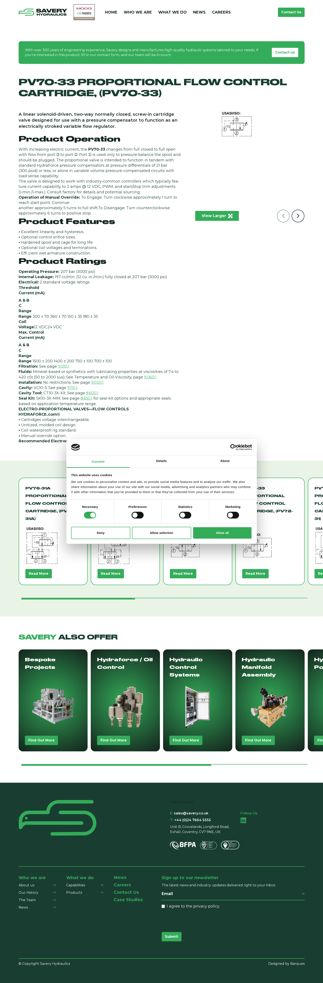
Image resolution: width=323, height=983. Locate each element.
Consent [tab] (98, 461)
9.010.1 (63, 366)
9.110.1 (72, 387)
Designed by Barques (286, 964)
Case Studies (128, 899)
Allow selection (161, 533)
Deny (100, 533)
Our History (28, 893)
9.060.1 (150, 377)
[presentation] (194, 920)
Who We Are (138, 12)
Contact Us (291, 12)
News (199, 12)
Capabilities (75, 885)
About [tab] (225, 461)
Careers (221, 12)
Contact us (285, 52)
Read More (38, 574)
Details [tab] (161, 461)
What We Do (172, 12)
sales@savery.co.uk (189, 813)
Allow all (222, 533)
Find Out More (41, 740)
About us (26, 885)
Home (111, 12)
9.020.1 (97, 382)
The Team (27, 900)
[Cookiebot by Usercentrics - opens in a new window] (233, 447)
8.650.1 (86, 398)
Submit (171, 937)
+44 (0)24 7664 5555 (190, 820)
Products (74, 893)
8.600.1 (92, 393)
